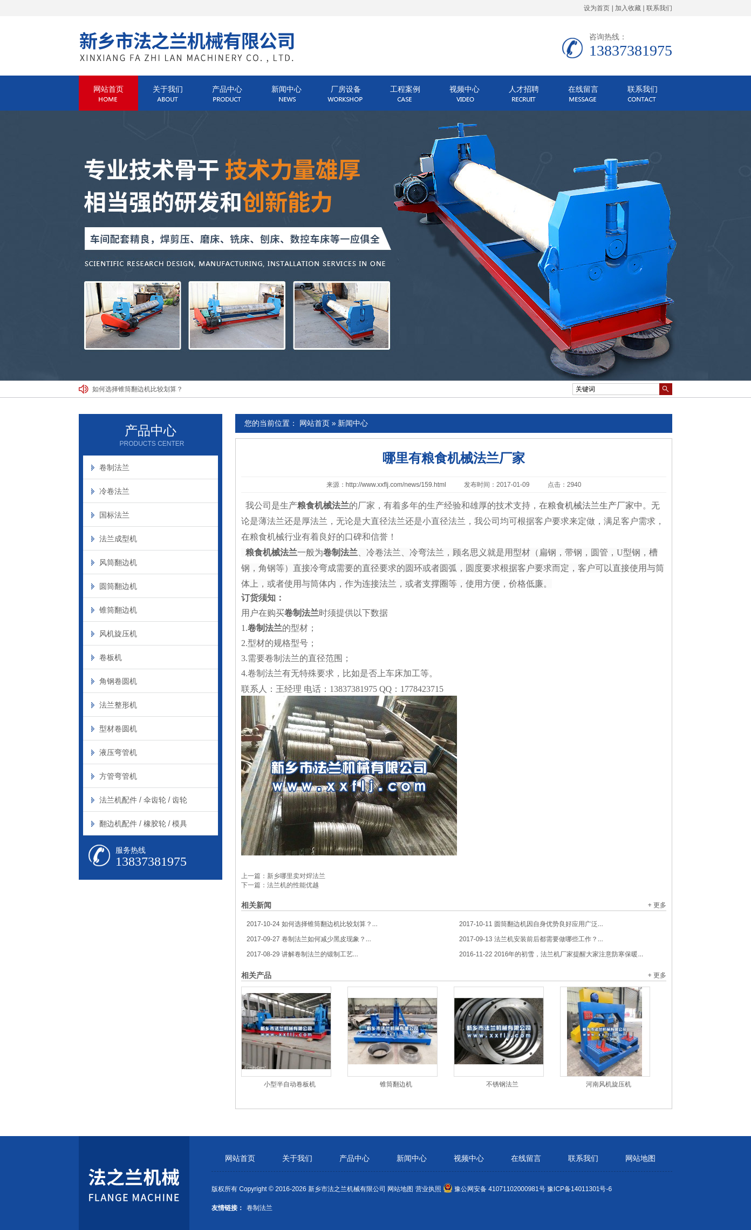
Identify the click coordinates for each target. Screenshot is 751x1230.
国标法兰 (114, 515)
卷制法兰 (114, 467)
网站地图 (640, 1158)
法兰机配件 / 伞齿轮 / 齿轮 (143, 800)
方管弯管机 (118, 776)
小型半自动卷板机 (290, 1084)
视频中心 (464, 89)
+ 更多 (657, 905)
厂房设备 (346, 89)
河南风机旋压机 (608, 1084)
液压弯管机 (118, 752)
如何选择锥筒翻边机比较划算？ (137, 389)
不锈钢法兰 (502, 1084)
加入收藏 (628, 8)
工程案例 (405, 89)
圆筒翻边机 (118, 586)
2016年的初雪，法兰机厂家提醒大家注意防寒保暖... (551, 954)
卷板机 (110, 657)
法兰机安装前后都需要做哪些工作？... (531, 939)
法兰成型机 (118, 538)
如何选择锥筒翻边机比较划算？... (312, 924)
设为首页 (597, 8)
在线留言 (583, 89)
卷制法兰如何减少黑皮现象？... (309, 939)
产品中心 (227, 89)
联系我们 (659, 8)
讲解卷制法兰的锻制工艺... (302, 954)
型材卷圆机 (118, 728)
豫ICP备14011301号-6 (579, 1189)
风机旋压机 (118, 633)
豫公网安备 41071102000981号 (494, 1189)
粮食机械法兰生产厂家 (591, 505)
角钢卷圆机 (118, 681)
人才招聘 (524, 89)
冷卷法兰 (114, 491)
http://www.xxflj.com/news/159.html (396, 484)
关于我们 (168, 89)
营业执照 (428, 1189)
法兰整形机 (118, 705)
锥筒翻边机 (396, 1084)
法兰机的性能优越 (293, 885)
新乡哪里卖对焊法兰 (296, 876)
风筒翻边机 (118, 562)
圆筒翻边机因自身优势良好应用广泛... (531, 924)
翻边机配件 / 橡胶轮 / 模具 (143, 823)
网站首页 (108, 89)
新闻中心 (286, 89)
